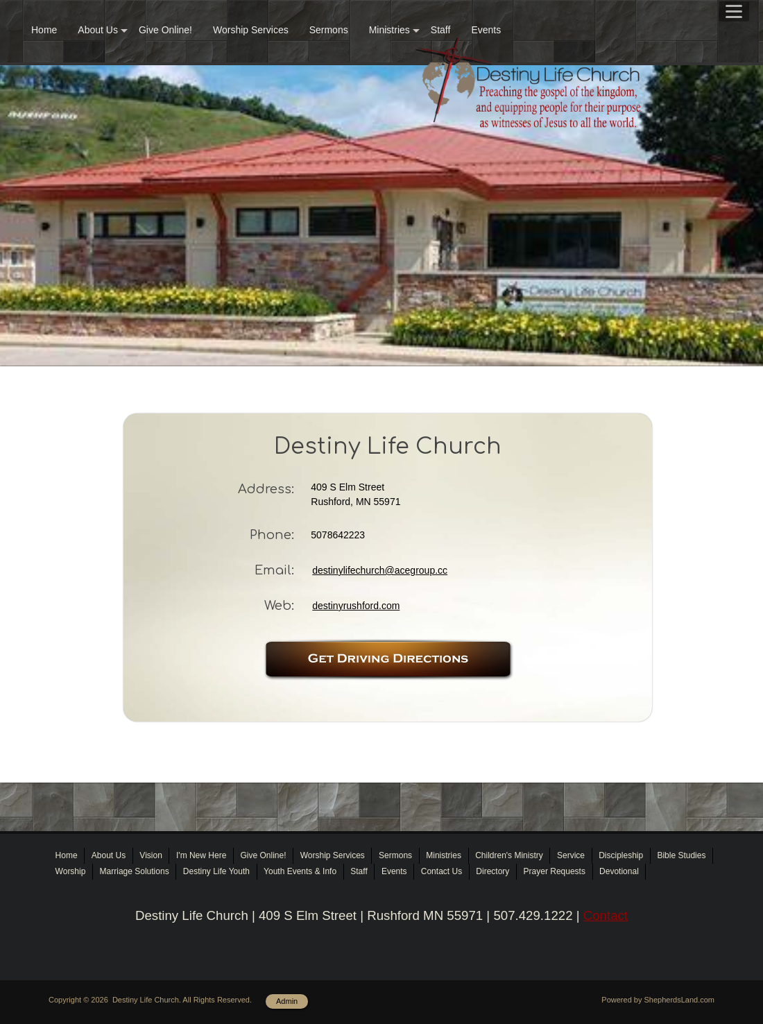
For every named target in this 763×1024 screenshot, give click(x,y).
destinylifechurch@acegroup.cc (379, 570)
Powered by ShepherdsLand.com (657, 1000)
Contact (605, 915)
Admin (287, 1001)
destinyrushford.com (356, 605)
